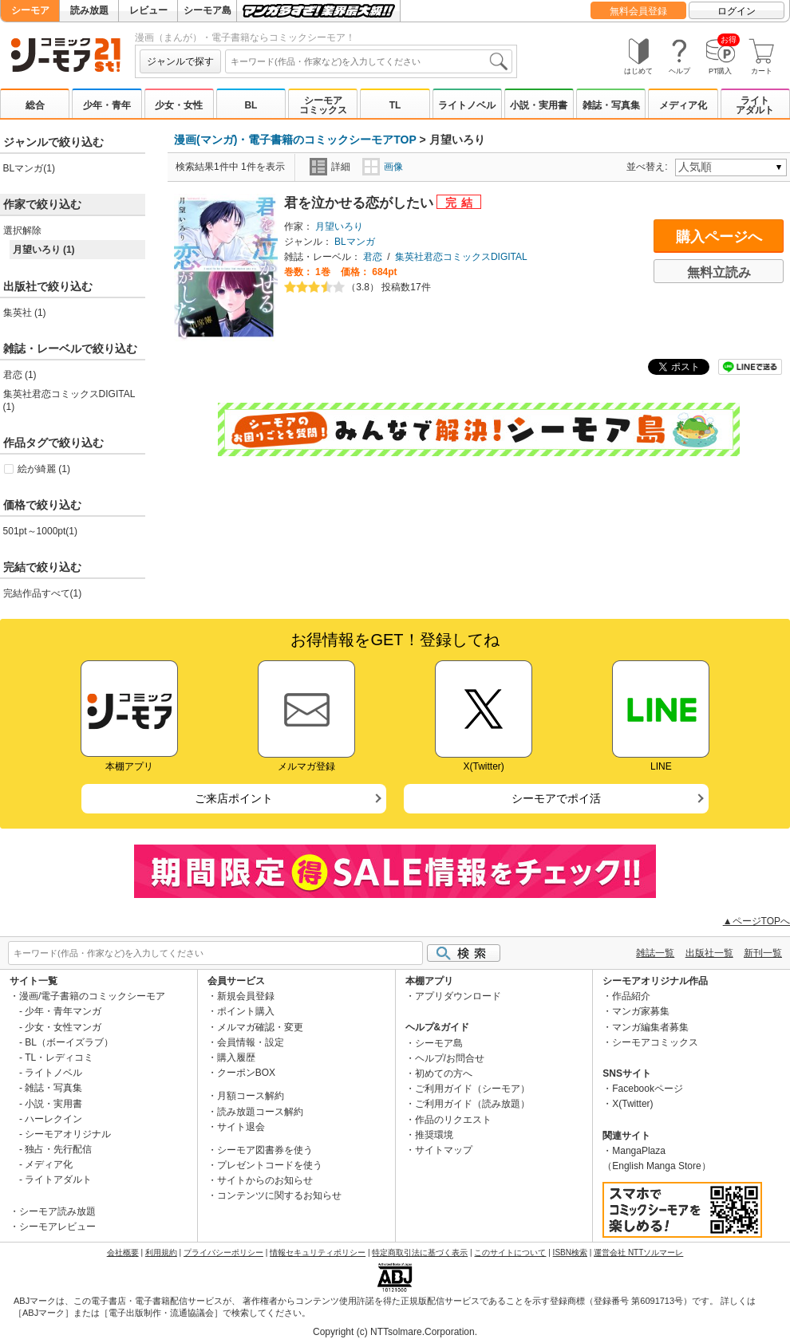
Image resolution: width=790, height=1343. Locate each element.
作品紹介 (631, 996)
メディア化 (683, 105)
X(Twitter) (632, 1103)
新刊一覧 (763, 953)
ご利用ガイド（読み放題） (472, 1103)
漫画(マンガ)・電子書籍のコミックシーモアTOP (295, 139)
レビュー (148, 10)
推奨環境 (434, 1134)
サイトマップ (443, 1150)
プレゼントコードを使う (269, 1165)
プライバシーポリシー (223, 1252)
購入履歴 (236, 1057)
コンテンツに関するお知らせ (279, 1195)
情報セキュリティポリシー (317, 1252)
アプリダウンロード (458, 996)
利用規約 (161, 1252)
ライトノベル (467, 105)
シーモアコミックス (323, 105)
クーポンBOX (246, 1072)
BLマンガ (354, 241)
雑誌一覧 (655, 953)
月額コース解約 (250, 1095)
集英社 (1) (24, 312)
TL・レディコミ (59, 1057)
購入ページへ (719, 237)
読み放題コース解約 (260, 1111)
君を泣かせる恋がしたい (360, 203)
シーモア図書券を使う (265, 1150)
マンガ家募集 (641, 1011)
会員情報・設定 (250, 1042)
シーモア (30, 10)
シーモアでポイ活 (556, 798)
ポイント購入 (246, 1011)
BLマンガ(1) (29, 168)
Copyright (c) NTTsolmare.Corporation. (395, 1331)
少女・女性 (179, 105)
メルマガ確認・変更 (260, 1027)
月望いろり (339, 226)
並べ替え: (649, 166)
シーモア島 (207, 10)
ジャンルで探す (180, 61)
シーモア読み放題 (57, 1211)
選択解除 (22, 230)
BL (250, 105)
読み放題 (89, 10)
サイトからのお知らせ (265, 1180)
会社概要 (123, 1252)
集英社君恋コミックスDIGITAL (461, 256)
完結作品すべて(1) (42, 593)
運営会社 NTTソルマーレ (638, 1252)
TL (395, 105)
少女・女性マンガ (63, 1027)
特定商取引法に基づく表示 (420, 1252)
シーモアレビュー (57, 1226)
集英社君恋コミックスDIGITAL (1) (69, 400)
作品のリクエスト (453, 1119)
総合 (35, 105)
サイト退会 (241, 1126)
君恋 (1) (20, 374)
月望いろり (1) (44, 249)
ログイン (736, 11)
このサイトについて (510, 1252)
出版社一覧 (709, 953)
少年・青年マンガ (63, 1011)
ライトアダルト (755, 105)
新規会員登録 (246, 996)
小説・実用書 (538, 105)
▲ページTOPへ (756, 921)
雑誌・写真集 (611, 105)
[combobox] (368, 61)
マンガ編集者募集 (650, 1027)
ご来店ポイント (234, 798)
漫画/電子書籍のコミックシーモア (92, 996)
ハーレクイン (53, 1118)
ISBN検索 (570, 1252)
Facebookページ (647, 1088)
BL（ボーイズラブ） (69, 1042)
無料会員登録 (638, 11)
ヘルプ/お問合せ (449, 1058)
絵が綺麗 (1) (44, 469)
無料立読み (719, 272)
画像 (382, 166)
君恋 (372, 256)
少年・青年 (107, 105)
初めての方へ (443, 1073)
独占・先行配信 (58, 1149)
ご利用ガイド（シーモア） (472, 1088)
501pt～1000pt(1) (40, 531)
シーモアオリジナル (68, 1134)
